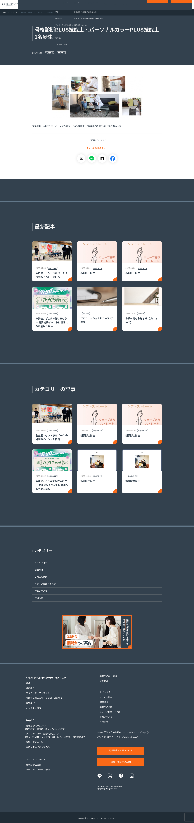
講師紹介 (28, 686)
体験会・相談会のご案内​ (181, 5)
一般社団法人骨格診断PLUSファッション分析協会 (121, 730)
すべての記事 (38, 563)
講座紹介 (36, 570)
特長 (26, 681)
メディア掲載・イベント (44, 584)
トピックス (136, 5)
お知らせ (36, 598)
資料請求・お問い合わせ (158, 5)
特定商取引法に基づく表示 (107, 787)
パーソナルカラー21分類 (36, 762)
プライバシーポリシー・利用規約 (109, 785)
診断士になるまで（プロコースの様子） (43, 695)
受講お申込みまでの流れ (36, 742)
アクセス (124, 5)
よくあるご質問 (31, 705)
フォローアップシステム (35, 691)
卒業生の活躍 (62, 53)
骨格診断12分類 (31, 757)
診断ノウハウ (38, 591)
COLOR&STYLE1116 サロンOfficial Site (116, 735)
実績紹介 (28, 700)
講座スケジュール (32, 737)
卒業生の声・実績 (110, 5)
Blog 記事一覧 (49, 53)
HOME (5, 12)
